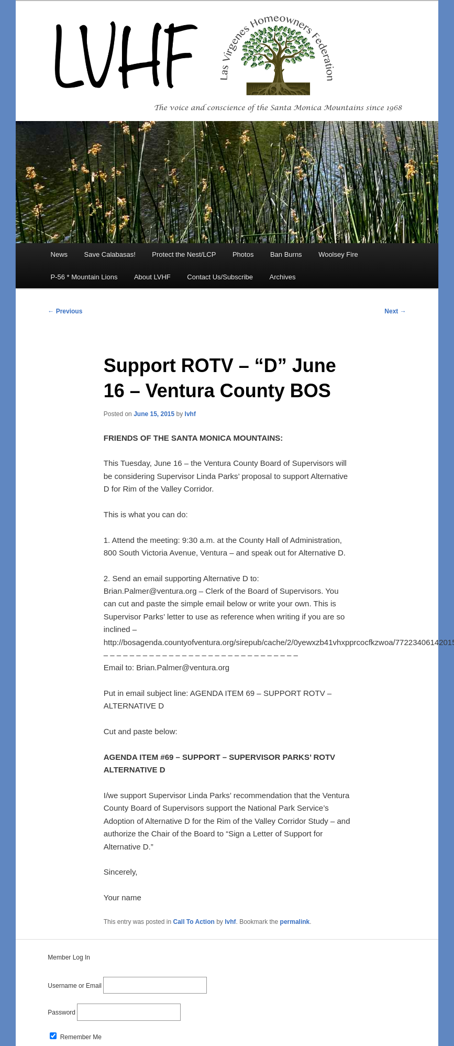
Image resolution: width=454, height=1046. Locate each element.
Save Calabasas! (110, 254)
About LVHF (152, 277)
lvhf (190, 414)
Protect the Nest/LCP (184, 254)
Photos (242, 254)
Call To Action (193, 921)
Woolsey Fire (338, 254)
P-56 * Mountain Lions (84, 277)
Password (61, 1012)
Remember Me (76, 1037)
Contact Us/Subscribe (220, 277)
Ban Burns (286, 254)
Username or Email (75, 985)
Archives (283, 277)
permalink (295, 921)
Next (395, 311)
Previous (65, 311)
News (59, 254)
